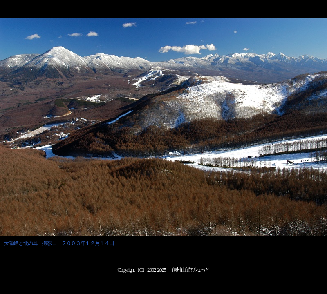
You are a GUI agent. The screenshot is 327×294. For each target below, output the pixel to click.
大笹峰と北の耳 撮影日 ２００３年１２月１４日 (59, 243)
